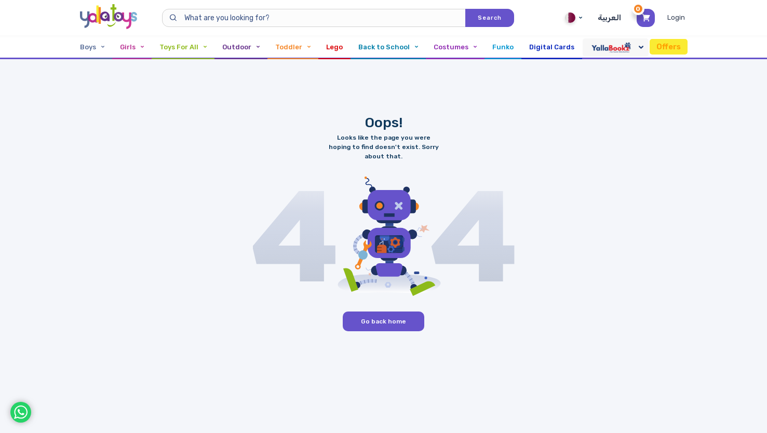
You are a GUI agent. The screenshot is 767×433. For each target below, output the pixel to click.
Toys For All (183, 47)
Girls (132, 47)
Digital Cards (551, 47)
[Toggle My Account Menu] (677, 17)
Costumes (455, 47)
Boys (92, 47)
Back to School (388, 47)
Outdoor (241, 47)
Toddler (293, 47)
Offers (668, 46)
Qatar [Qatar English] (573, 17)
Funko (503, 47)
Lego (334, 47)
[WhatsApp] (20, 412)
